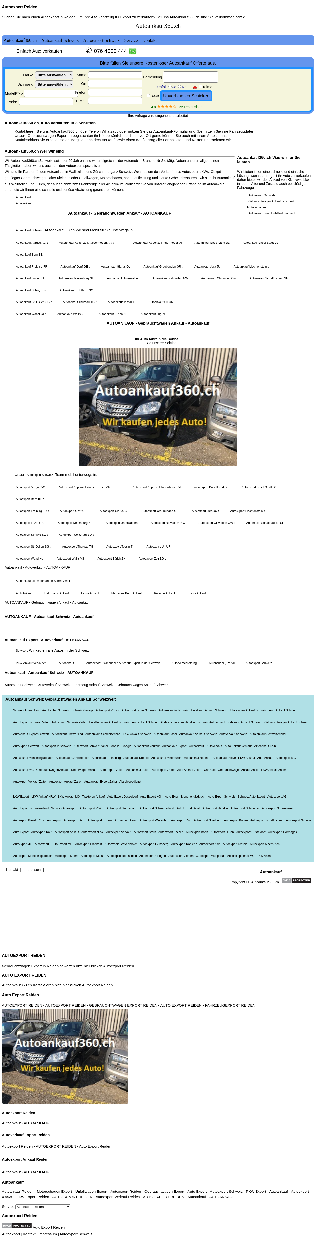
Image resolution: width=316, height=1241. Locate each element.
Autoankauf (11, 1123)
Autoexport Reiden (19, 7)
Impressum (48, 1234)
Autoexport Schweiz (75, 1234)
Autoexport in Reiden (58, 17)
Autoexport (11, 1234)
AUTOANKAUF (36, 1123)
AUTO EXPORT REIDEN (24, 975)
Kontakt (29, 1234)
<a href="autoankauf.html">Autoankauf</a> (158, 484)
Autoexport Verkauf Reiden (118, 1197)
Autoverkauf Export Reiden (26, 1135)
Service (36, 1206)
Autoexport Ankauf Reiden (25, 1159)
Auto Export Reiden (20, 995)
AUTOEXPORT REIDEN (23, 955)
